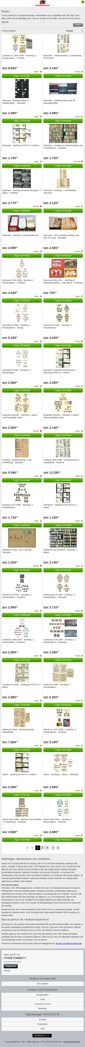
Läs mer (5, 22)
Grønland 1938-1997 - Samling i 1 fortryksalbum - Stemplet (60, 640)
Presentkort (42, 1024)
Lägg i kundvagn (22, 76)
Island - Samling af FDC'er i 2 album (19, 774)
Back (32, 848)
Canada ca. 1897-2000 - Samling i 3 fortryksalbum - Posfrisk (19, 56)
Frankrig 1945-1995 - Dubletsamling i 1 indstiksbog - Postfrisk (62, 461)
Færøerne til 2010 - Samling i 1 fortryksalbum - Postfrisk (17, 595)
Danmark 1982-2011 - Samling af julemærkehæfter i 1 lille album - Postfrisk (63, 281)
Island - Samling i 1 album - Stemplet (61, 774)
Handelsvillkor (42, 995)
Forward (53, 848)
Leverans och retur (42, 1004)
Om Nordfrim (42, 984)
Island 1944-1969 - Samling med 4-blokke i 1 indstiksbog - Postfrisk (22, 820)
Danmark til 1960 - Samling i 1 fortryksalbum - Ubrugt (16, 326)
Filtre (78, 25)
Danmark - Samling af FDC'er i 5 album (20, 145)
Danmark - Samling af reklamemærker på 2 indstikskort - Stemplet (63, 146)
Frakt (42, 999)
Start (27, 848)
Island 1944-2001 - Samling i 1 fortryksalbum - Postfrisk (58, 820)
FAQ (42, 1029)
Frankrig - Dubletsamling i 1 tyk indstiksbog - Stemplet (17, 461)
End (58, 848)
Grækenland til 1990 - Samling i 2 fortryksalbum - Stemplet (59, 595)
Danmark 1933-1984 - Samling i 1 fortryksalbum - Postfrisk (18, 281)
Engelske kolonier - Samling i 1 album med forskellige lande (20, 416)
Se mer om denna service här (69, 943)
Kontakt (42, 1019)
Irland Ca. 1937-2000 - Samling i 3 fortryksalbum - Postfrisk (60, 730)
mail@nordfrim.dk (71, 1042)
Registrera (11, 966)
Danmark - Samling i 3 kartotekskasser (20, 235)
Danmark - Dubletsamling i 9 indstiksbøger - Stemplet (15, 101)
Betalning (42, 1008)
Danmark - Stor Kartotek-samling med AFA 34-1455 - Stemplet (61, 236)
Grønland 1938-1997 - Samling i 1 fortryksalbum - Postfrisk (18, 640)
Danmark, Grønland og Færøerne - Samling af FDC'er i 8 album (60, 371)
